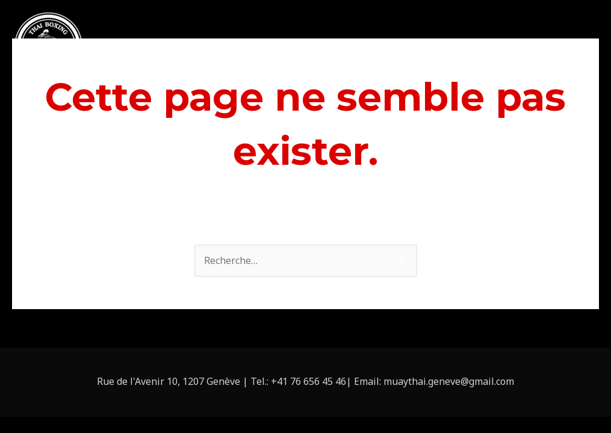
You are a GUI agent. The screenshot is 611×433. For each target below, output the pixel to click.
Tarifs (522, 47)
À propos (285, 47)
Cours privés (365, 47)
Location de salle (451, 47)
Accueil (230, 47)
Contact (572, 47)
